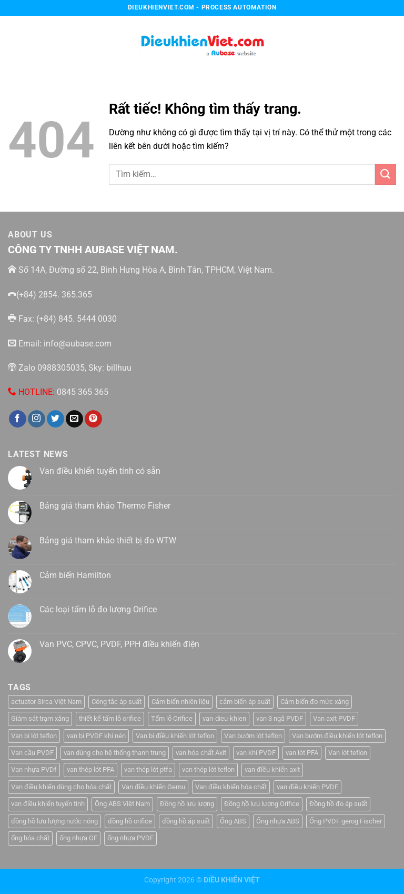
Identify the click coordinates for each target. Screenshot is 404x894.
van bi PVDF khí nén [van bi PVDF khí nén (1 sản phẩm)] (96, 736)
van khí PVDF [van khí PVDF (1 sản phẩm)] (256, 753)
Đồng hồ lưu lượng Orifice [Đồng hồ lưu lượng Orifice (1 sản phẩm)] (261, 804)
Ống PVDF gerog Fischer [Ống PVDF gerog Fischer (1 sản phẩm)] (345, 821)
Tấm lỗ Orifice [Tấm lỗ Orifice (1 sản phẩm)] (172, 718)
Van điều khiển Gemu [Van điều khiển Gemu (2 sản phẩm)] (153, 787)
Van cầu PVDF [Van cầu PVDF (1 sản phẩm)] (32, 753)
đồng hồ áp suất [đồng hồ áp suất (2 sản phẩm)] (186, 821)
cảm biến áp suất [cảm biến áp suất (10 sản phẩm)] (244, 702)
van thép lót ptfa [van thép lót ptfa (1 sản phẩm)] (148, 769)
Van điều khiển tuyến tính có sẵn (99, 471)
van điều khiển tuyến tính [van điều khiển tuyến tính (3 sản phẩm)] (48, 804)
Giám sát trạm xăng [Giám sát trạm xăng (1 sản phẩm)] (40, 718)
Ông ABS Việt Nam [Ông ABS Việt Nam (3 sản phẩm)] (122, 804)
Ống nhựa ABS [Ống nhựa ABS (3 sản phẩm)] (277, 821)
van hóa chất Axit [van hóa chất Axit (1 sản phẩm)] (201, 753)
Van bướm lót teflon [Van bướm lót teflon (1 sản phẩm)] (253, 736)
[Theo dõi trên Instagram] (36, 419)
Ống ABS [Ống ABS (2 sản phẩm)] (233, 821)
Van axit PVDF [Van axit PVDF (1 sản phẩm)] (334, 718)
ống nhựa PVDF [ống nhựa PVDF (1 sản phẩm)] (130, 838)
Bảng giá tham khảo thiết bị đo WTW (107, 540)
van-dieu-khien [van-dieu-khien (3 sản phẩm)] (224, 718)
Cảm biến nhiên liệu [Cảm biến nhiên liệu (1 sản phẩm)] (180, 702)
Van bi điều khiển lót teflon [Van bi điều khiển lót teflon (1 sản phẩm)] (175, 736)
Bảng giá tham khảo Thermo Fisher (104, 506)
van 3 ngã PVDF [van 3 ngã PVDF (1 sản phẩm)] (279, 718)
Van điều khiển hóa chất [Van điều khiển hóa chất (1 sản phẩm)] (231, 787)
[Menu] (14, 42)
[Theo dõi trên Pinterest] (93, 419)
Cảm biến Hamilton (75, 575)
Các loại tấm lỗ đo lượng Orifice (98, 609)
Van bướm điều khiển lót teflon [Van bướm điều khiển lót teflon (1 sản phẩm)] (337, 736)
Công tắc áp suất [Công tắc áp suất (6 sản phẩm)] (117, 702)
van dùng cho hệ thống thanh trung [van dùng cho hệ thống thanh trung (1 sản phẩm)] (115, 753)
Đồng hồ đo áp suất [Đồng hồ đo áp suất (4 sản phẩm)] (338, 804)
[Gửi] (385, 174)
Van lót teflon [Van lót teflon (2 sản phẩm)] (347, 753)
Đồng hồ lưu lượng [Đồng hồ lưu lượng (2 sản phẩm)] (187, 804)
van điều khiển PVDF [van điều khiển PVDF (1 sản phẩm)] (307, 787)
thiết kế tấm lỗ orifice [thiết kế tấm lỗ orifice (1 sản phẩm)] (110, 718)
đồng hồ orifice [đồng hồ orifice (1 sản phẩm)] (130, 821)
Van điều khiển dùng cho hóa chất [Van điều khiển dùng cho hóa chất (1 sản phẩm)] (61, 787)
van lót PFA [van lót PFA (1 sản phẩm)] (302, 753)
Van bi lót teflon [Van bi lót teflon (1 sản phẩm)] (34, 736)
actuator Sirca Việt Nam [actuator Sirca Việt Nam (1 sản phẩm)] (46, 702)
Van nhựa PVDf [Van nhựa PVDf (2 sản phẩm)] (34, 769)
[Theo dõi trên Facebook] (17, 419)
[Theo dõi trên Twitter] (55, 419)
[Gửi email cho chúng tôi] (74, 419)
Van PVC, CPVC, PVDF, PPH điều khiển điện (119, 644)
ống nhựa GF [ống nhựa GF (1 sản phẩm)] (78, 838)
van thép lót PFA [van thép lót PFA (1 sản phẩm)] (90, 769)
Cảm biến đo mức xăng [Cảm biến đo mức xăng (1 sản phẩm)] (314, 702)
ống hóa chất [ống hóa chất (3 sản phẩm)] (30, 838)
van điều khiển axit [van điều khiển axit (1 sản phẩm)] (272, 769)
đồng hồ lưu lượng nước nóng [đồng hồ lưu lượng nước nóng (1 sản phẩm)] (54, 821)
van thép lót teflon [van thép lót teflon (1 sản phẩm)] (208, 769)
